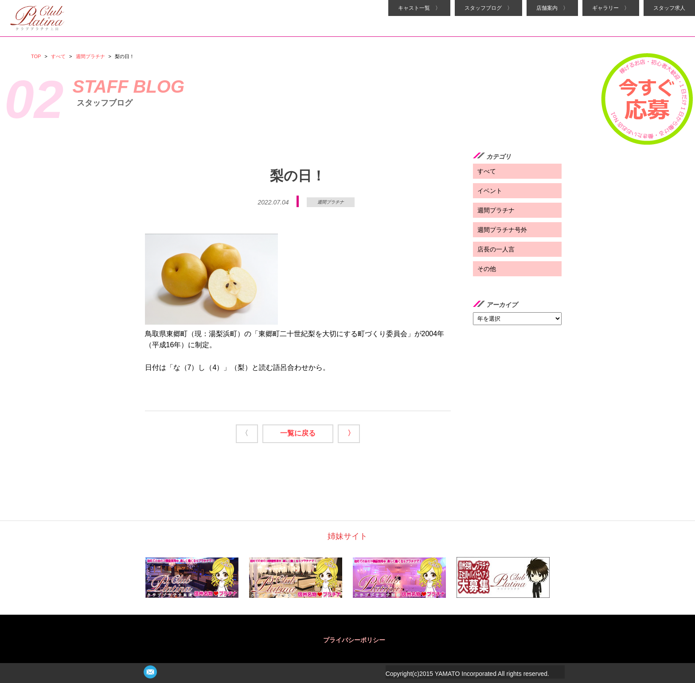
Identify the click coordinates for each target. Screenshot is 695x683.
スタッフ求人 (669, 8)
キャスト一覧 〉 (419, 8)
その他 (486, 268)
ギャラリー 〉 (610, 8)
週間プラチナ (90, 56)
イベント (489, 190)
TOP (36, 56)
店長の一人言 (496, 249)
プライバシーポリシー (354, 640)
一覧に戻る (298, 433)
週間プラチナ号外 (502, 229)
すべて (58, 56)
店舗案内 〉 (552, 8)
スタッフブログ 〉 (488, 8)
